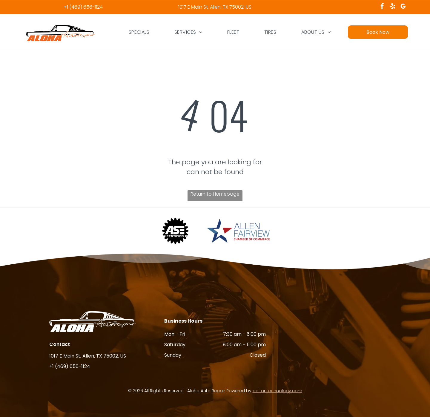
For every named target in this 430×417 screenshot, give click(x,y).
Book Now (377, 32)
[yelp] (392, 7)
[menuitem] (139, 32)
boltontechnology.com (277, 391)
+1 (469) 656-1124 (83, 7)
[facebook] (382, 7)
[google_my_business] (403, 7)
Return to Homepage (215, 194)
